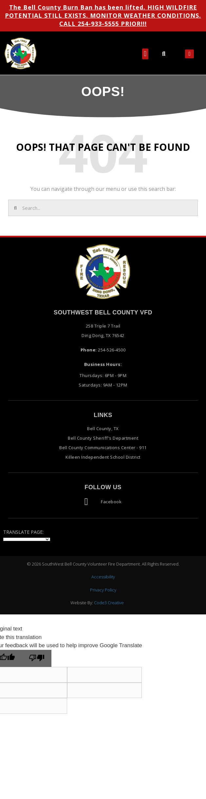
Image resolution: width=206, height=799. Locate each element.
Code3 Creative (109, 603)
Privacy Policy (103, 590)
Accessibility (103, 577)
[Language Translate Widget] (26, 539)
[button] (145, 54)
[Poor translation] (36, 658)
